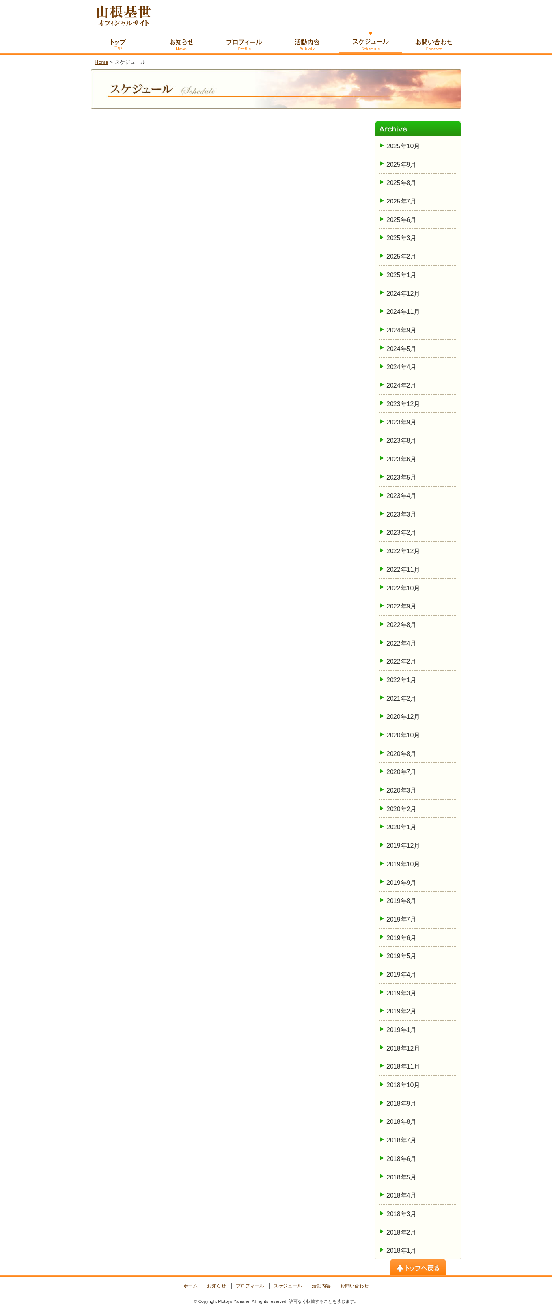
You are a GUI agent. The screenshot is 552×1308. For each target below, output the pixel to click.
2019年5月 (401, 956)
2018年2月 (401, 1232)
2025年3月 (401, 238)
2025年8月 (401, 182)
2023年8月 (401, 440)
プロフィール (250, 1286)
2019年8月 (401, 901)
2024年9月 (401, 330)
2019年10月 (403, 864)
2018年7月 (401, 1140)
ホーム (190, 1286)
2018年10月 (403, 1085)
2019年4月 (401, 974)
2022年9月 (401, 606)
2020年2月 (401, 809)
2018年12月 (403, 1048)
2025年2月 (401, 256)
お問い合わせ (354, 1286)
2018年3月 (401, 1214)
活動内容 (321, 1286)
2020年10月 (403, 735)
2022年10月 (403, 588)
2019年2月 (401, 1011)
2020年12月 (403, 716)
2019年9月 (401, 882)
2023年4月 (401, 496)
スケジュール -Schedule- (370, 43)
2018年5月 (401, 1177)
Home (101, 62)
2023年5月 (401, 477)
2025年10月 (403, 146)
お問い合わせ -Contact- (433, 43)
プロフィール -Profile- (244, 43)
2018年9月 (401, 1103)
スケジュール (288, 1286)
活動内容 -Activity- (307, 43)
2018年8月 (401, 1121)
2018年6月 (401, 1158)
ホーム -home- (118, 43)
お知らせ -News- (181, 43)
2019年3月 (401, 993)
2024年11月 (403, 311)
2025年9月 (401, 164)
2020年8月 (401, 753)
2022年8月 (401, 624)
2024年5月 (401, 348)
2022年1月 (401, 680)
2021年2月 (401, 698)
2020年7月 (401, 772)
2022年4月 (401, 643)
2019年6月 (401, 938)
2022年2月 (401, 661)
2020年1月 (401, 827)
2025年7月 (401, 201)
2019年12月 (403, 845)
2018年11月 (403, 1066)
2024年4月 (401, 367)
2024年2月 (401, 385)
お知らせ (216, 1286)
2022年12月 (403, 551)
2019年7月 (401, 919)
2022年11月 (403, 569)
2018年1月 (401, 1250)
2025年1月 (401, 275)
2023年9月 (401, 422)
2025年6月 (401, 219)
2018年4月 (401, 1195)
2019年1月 (401, 1029)
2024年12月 (403, 293)
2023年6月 (401, 459)
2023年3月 (401, 514)
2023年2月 (401, 532)
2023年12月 (403, 404)
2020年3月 (401, 790)
